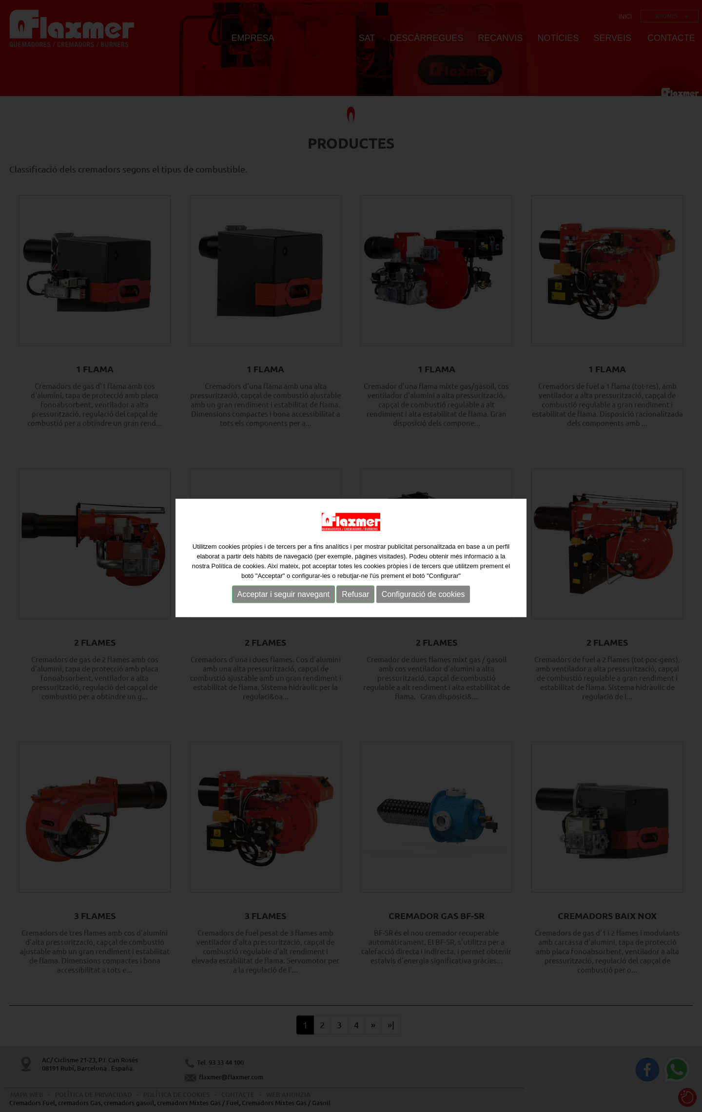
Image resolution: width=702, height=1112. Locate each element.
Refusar (355, 596)
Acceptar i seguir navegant (283, 596)
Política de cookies (237, 567)
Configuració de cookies (423, 596)
